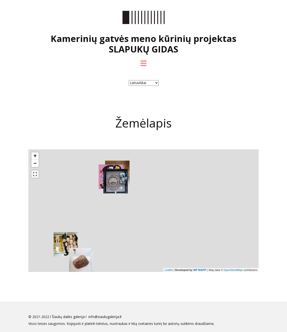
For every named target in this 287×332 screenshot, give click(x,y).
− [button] (35, 163)
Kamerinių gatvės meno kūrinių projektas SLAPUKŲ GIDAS (143, 44)
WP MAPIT (200, 269)
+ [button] (35, 156)
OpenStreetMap (233, 269)
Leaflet (169, 269)
